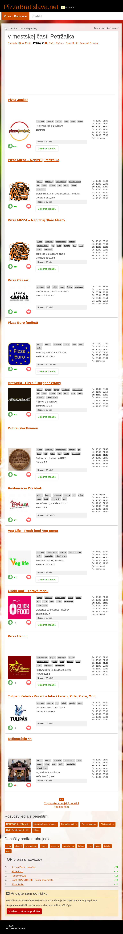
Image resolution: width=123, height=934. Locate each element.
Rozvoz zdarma (89, 824)
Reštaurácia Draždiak (25, 488)
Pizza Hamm (18, 636)
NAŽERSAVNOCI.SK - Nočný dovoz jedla (32, 880)
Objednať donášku (47, 148)
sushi (8, 851)
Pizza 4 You (17, 871)
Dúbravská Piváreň (23, 428)
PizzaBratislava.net (31, 6)
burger (47, 344)
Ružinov (60, 43)
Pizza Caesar (18, 280)
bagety (48, 390)
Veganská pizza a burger (45, 824)
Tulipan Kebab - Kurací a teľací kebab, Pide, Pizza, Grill (51, 696)
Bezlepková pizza (69, 824)
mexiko (70, 662)
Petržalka (40, 43)
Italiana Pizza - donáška (23, 867)
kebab (64, 703)
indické (107, 846)
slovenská (48, 249)
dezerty (50, 121)
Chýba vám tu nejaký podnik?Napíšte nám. (61, 803)
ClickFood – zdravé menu (28, 591)
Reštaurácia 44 (20, 738)
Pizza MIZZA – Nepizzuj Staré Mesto (36, 220)
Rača (51, 43)
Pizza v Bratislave (15, 16)
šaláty (80, 121)
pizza (73, 121)
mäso (44, 185)
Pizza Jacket (18, 100)
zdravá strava (52, 397)
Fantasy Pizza (19, 875)
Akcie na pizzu (107, 824)
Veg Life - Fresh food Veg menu (33, 530)
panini (8, 846)
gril (38, 185)
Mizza (36, 830)
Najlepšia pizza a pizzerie (17, 830)
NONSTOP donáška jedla (17, 824)
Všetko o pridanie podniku (24, 911)
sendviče (40, 397)
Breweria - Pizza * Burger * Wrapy (34, 383)
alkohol (39, 181)
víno (64, 499)
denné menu (61, 181)
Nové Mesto (25, 43)
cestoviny (40, 121)
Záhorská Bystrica (89, 43)
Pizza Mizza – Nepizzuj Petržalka (33, 160)
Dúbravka (12, 43)
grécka (54, 662)
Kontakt (37, 16)
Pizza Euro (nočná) (23, 322)
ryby (73, 393)
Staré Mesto (72, 43)
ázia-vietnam (42, 658)
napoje (59, 121)
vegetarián (41, 189)
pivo (66, 121)
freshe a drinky (75, 181)
